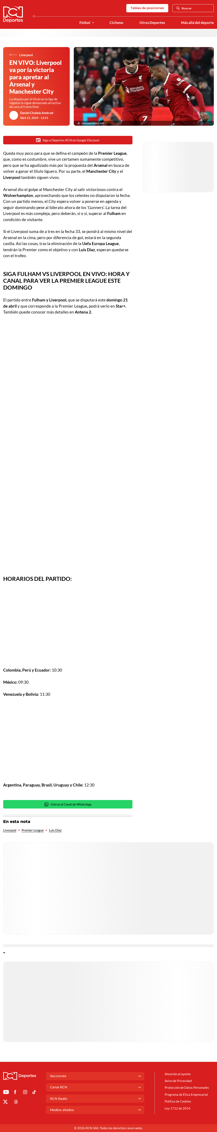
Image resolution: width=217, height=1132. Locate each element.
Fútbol (84, 23)
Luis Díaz (55, 830)
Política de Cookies (178, 1101)
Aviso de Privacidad (178, 1081)
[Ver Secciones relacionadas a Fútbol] (93, 22)
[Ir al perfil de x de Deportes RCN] (5, 1102)
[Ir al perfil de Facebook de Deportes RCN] (15, 1093)
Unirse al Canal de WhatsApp (68, 804)
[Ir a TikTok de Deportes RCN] (34, 1093)
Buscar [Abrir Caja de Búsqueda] (184, 8)
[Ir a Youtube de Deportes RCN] (6, 1093)
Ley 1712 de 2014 (177, 1108)
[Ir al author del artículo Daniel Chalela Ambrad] (13, 115)
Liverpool (9, 830)
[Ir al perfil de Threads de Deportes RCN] (16, 1102)
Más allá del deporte (197, 23)
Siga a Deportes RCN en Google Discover (68, 140)
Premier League (33, 830)
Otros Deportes (152, 23)
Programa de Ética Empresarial (186, 1094)
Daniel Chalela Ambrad (36, 113)
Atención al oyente (178, 1074)
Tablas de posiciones (147, 8)
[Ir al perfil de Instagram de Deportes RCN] (25, 1093)
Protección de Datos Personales (187, 1087)
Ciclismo (116, 23)
